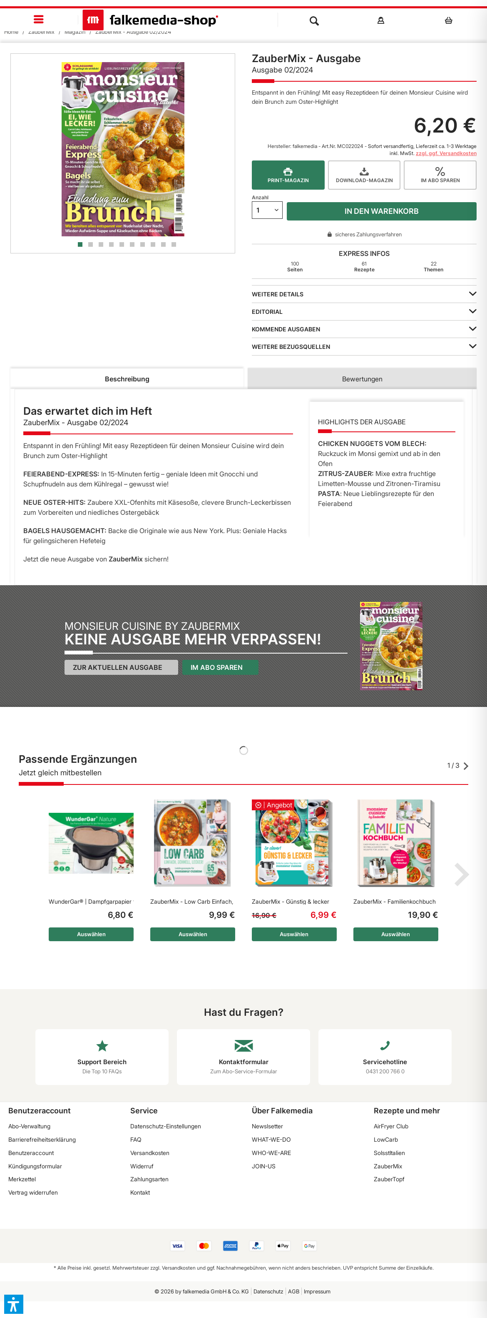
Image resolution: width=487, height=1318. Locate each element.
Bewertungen (362, 379)
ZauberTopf (389, 1179)
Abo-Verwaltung (29, 1126)
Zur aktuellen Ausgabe (117, 667)
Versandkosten (149, 1152)
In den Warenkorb (382, 211)
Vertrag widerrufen (33, 1192)
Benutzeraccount (31, 1152)
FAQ (136, 1139)
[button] (13, 1304)
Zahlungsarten (149, 1179)
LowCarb (386, 1139)
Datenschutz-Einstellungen (165, 1126)
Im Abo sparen (217, 667)
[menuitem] (39, 20)
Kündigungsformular (35, 1166)
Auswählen (91, 934)
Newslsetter (267, 1126)
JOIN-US (264, 1166)
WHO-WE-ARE (271, 1152)
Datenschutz (268, 1291)
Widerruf (142, 1166)
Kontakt (140, 1192)
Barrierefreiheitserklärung (42, 1139)
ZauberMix (388, 1166)
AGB (293, 1291)
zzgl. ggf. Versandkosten (446, 153)
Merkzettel (22, 1179)
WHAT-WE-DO (271, 1139)
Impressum (317, 1291)
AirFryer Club (391, 1126)
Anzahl (260, 197)
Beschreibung (127, 379)
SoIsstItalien (389, 1152)
